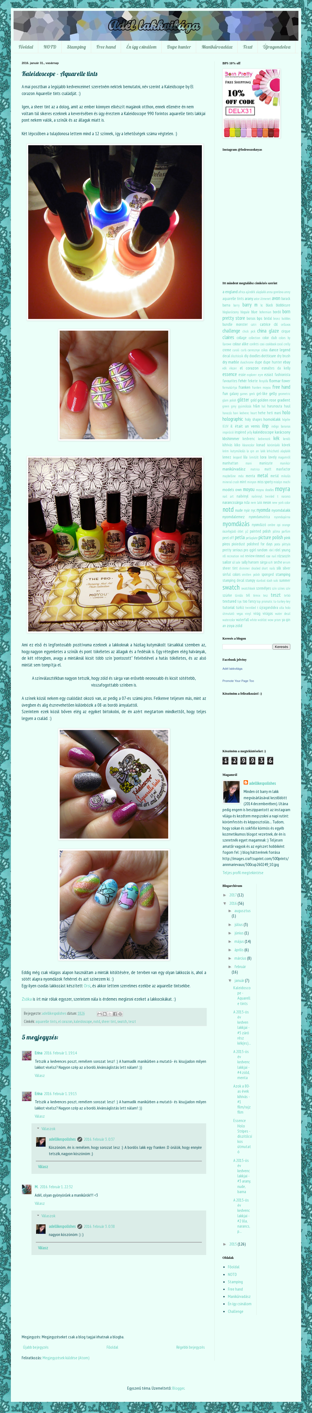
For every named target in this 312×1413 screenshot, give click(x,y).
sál (233, 562)
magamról (284, 457)
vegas (240, 613)
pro (246, 549)
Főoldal (25, 47)
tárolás (239, 595)
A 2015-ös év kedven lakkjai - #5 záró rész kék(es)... (242, 1027)
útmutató (228, 613)
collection (254, 338)
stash (269, 580)
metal (262, 475)
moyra (282, 488)
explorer (252, 374)
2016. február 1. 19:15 (60, 1093)
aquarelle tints (46, 1021)
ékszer (233, 368)
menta (250, 475)
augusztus (242, 910)
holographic (232, 418)
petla (240, 537)
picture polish (271, 537)
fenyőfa (263, 381)
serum (286, 562)
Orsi (87, 985)
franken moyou (261, 387)
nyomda (263, 509)
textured (229, 601)
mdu (241, 476)
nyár (247, 510)
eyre (260, 374)
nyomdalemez (233, 516)
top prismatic (264, 601)
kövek (286, 444)
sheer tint (108, 1021)
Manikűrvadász (217, 47)
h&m (256, 406)
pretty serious (232, 549)
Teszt (248, 47)
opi (279, 525)
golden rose (266, 400)
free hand (281, 386)
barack (285, 298)
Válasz (40, 1075)
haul (287, 406)
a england (230, 291)
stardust (261, 580)
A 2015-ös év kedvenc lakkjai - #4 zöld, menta (241, 1064)
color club (269, 337)
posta (277, 544)
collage (242, 337)
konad (260, 444)
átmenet (265, 298)
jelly (249, 432)
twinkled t (251, 607)
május (239, 941)
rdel (271, 550)
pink (287, 537)
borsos (251, 318)
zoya (230, 625)
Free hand (106, 47)
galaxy (234, 393)
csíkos (264, 350)
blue (254, 311)
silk (278, 568)
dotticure (268, 355)
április (239, 949)
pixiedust (238, 543)
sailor (226, 562)
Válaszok (48, 1128)
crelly (287, 344)
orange (286, 525)
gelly (273, 393)
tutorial (228, 607)
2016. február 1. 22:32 (56, 1186)
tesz (265, 595)
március (240, 958)
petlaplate (252, 538)
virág (256, 613)
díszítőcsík (237, 356)
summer (284, 580)
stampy (250, 580)
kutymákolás (237, 451)
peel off (228, 537)
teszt (132, 1021)
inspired (240, 432)
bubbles (286, 318)
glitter (243, 399)
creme (226, 349)
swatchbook (248, 588)
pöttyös (286, 544)
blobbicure (283, 305)
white (253, 620)
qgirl (252, 549)
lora (263, 457)
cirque (285, 331)
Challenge (235, 1311)
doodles (254, 355)
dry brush (283, 355)
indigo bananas (280, 426)
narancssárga (232, 502)
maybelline (229, 476)
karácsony (282, 432)
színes (281, 588)
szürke (227, 595)
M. (36, 1186)
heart (253, 413)
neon (267, 502)
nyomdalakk (281, 510)
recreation (233, 556)
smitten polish (251, 574)
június (239, 932)
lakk (262, 451)
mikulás (285, 476)
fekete (253, 380)
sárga (264, 562)
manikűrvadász (234, 469)
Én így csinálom (141, 47)
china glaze (268, 330)
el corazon (65, 1021)
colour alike (241, 343)
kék (276, 438)
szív (288, 588)
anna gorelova (275, 292)
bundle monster (235, 324)
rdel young (282, 549)
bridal (268, 318)
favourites (229, 380)
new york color (281, 502)
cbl (276, 324)
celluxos (285, 324)
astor (257, 298)
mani (249, 463)
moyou (248, 489)
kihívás (227, 444)
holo (286, 412)
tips (239, 601)
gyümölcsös (244, 406)
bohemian (265, 312)
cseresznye (254, 350)
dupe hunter (272, 362)
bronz (276, 318)
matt (268, 469)
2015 (233, 1244)
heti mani (274, 412)
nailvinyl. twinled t (264, 496)
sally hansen (250, 562)
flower (286, 380)
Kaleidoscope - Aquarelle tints (242, 995)
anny (287, 292)
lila (245, 457)
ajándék (250, 292)
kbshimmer (230, 438)
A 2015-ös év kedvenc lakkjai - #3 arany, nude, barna (242, 1176)
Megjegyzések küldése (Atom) (66, 1357)
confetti (254, 344)
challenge (231, 330)
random (262, 549)
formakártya (229, 387)
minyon (251, 482)
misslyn (277, 482)
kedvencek (264, 439)
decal (226, 355)
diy (246, 355)
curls (243, 350)
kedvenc (249, 438)
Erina (38, 1052)
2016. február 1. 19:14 (60, 1052)
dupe (258, 362)
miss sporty (265, 481)
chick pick (249, 331)
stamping (283, 574)
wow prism (274, 620)
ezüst (268, 374)
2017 (233, 894)
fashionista (282, 374)
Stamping (76, 47)
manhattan (230, 463)
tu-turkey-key (281, 601)
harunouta (274, 406)
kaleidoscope (83, 1021)
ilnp (265, 425)
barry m (250, 304)
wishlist (262, 620)
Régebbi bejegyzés (190, 1347)
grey (233, 406)
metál (274, 475)
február (240, 966)
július (239, 924)
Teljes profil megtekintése (242, 872)
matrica (255, 469)
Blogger (178, 1388)
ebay (286, 362)
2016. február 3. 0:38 (99, 1226)
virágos (268, 613)
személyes (263, 588)
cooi (262, 344)
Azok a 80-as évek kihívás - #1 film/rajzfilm (242, 1099)
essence (229, 374)
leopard (237, 457)
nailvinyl (242, 496)
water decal (283, 613)
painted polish (260, 531)
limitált (254, 457)
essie (242, 374)
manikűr (285, 463)
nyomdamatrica (259, 516)
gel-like (262, 393)
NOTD (49, 47)
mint (243, 481)
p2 (246, 531)
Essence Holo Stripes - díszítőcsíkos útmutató (242, 1136)
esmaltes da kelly (276, 368)
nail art (228, 496)
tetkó (287, 595)
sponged (268, 574)
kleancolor (248, 445)
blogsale (245, 312)
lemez (226, 457)
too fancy (249, 601)
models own (232, 489)
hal (263, 406)
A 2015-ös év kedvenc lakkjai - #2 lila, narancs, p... (241, 1215)
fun (225, 393)
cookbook (271, 344)
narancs (285, 496)
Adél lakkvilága (232, 668)
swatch (122, 1021)
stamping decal (233, 580)
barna (226, 305)
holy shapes (253, 419)
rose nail (271, 556)
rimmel (260, 555)
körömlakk (273, 445)
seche (278, 562)
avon (276, 298)
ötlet (240, 531)
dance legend (279, 349)
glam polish (229, 400)
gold (253, 400)
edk (224, 368)
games (243, 393)
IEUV (225, 426)
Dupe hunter (179, 47)
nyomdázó (259, 524)
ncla (247, 502)
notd (96, 1021)
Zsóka (27, 999)
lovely (272, 457)
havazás (227, 413)
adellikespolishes (62, 1139)
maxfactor (283, 469)
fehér (242, 380)
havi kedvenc (241, 413)
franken (244, 387)
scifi (270, 562)
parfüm (286, 531)
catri (253, 324)
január (239, 980)
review (249, 555)
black (269, 305)
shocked (255, 568)
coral (280, 344)
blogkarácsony (230, 312)
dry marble (230, 362)
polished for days (260, 543)
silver (286, 568)
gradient (283, 400)
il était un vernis (245, 426)
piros (226, 543)
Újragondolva (276, 47)
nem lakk (256, 502)
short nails (268, 568)
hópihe (286, 419)
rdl (224, 556)
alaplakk (261, 292)
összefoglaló (229, 531)
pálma (276, 531)
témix (256, 595)
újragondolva (268, 607)
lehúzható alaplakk (278, 451)
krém (225, 451)
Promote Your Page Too (238, 680)
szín (274, 588)
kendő (286, 439)
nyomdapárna (282, 517)
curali (236, 350)
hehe (262, 412)
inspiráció (228, 432)
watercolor (228, 620)
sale (238, 562)
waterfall (242, 619)
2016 (233, 903)
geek (252, 393)
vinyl (248, 613)
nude (239, 510)
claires (228, 337)
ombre (271, 525)
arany (249, 298)
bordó (277, 311)
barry (236, 305)
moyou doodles (264, 490)
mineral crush (230, 482)
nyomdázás (236, 523)
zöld (238, 625)
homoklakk (272, 419)
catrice (265, 324)
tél (248, 595)
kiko (237, 444)
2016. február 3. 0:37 (99, 1139)
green (225, 406)
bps (259, 318)
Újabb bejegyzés (36, 1347)
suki (275, 580)
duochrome (247, 362)
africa (241, 292)
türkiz (240, 607)
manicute (266, 463)
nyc (253, 510)
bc (261, 305)
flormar (275, 380)
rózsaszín (283, 555)
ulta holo (284, 607)
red (242, 556)
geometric (284, 393)
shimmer (244, 568)
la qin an (253, 451)
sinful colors (231, 574)
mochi (286, 482)
